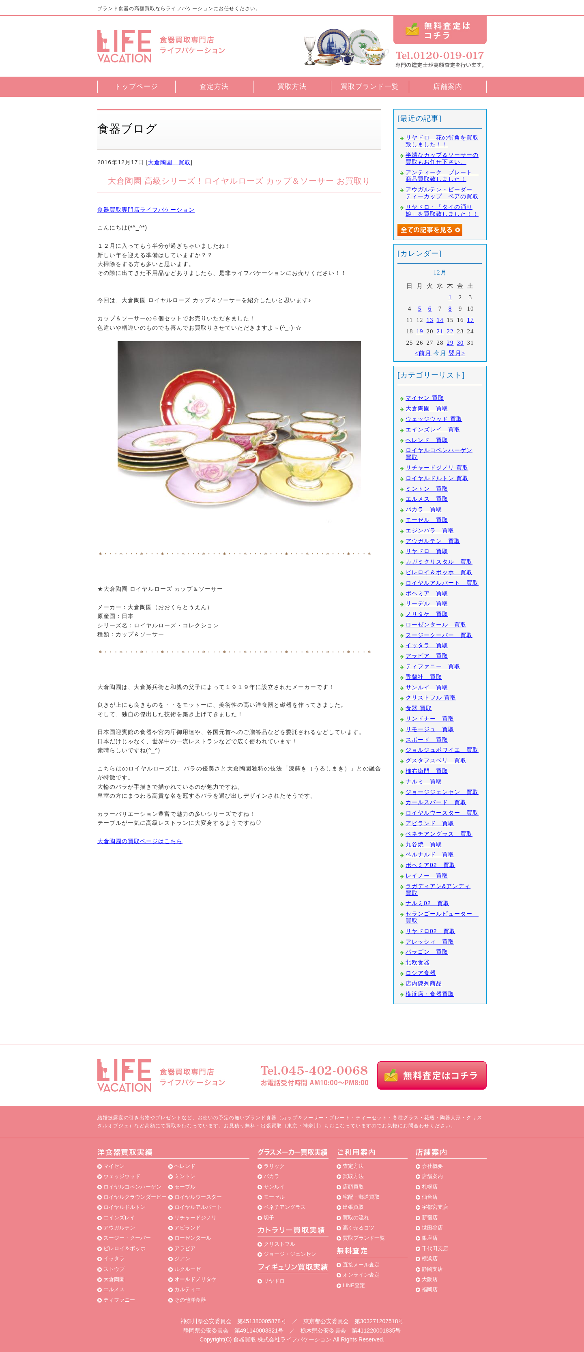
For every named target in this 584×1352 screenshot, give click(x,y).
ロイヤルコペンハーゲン (132, 1187)
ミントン (184, 1176)
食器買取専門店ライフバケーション (146, 209)
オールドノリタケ (195, 1279)
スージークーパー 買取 (439, 635)
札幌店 (430, 1187)
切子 (269, 1218)
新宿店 (430, 1218)
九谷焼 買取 (424, 844)
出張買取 (353, 1207)
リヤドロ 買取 (427, 551)
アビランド (187, 1228)
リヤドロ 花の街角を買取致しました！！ (442, 141)
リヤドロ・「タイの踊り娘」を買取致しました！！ (442, 210)
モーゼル (274, 1197)
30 (460, 342)
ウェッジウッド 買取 (434, 419)
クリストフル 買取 (431, 697)
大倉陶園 (114, 1279)
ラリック (274, 1166)
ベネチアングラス (285, 1207)
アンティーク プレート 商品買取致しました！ (442, 175)
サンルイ (274, 1187)
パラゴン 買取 (427, 952)
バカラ (271, 1176)
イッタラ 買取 (427, 645)
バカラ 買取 (424, 509)
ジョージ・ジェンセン (290, 1254)
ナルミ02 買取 (427, 903)
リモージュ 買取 (430, 729)
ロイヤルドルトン (124, 1207)
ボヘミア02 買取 (430, 865)
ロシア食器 (421, 973)
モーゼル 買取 (427, 520)
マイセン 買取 (425, 398)
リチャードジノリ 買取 (437, 467)
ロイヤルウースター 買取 (442, 812)
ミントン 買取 (427, 488)
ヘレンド (184, 1166)
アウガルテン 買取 (433, 541)
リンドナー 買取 (430, 718)
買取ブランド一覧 (370, 86)
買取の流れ (356, 1218)
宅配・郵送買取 (361, 1197)
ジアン (182, 1258)
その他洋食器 (190, 1300)
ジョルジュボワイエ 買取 (442, 750)
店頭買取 (353, 1187)
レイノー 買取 (427, 875)
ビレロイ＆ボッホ (124, 1248)
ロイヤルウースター (198, 1197)
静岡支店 (432, 1269)
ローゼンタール (192, 1238)
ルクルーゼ (187, 1269)
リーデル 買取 (427, 603)
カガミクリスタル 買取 (439, 561)
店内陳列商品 (424, 983)
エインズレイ (119, 1218)
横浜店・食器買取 (430, 994)
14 (440, 320)
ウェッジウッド (121, 1176)
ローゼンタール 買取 (436, 624)
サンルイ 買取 (427, 687)
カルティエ (187, 1289)
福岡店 (430, 1289)
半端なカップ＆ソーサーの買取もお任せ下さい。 (442, 158)
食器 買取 (419, 708)
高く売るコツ (358, 1228)
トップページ (136, 86)
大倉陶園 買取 (169, 162)
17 (470, 320)
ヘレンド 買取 (427, 440)
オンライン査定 (361, 1275)
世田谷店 (432, 1228)
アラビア (184, 1248)
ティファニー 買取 (433, 666)
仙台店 (430, 1197)
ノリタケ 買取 (427, 614)
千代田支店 (435, 1248)
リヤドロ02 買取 (430, 931)
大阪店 (430, 1279)
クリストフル (279, 1244)
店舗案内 (447, 86)
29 (450, 342)
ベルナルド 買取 (430, 854)
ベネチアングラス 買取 (439, 834)
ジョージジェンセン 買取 (442, 792)
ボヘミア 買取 (427, 593)
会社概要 (432, 1166)
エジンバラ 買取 (430, 530)
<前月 (423, 353)
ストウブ (114, 1269)
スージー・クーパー (127, 1238)
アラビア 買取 (427, 655)
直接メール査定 (361, 1265)
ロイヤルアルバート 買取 (442, 582)
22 (450, 331)
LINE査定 (354, 1285)
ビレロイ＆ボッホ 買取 (439, 572)
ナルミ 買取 (424, 781)
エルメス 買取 (427, 499)
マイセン (114, 1166)
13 (430, 320)
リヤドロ (274, 1281)
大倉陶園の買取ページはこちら (139, 841)
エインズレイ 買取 (433, 429)
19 (420, 331)
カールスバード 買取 (436, 802)
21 (440, 331)
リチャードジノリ (195, 1218)
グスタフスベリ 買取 (436, 760)
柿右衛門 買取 (427, 771)
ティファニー (119, 1300)
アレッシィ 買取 (430, 941)
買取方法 (292, 86)
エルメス (114, 1289)
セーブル (184, 1187)
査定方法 (214, 86)
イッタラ (114, 1258)
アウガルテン (119, 1228)
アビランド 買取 (430, 823)
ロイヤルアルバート (198, 1207)
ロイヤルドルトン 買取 (437, 478)
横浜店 (430, 1258)
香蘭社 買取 (424, 677)
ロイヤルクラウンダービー (135, 1197)
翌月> (457, 353)
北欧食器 (418, 962)
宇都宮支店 (435, 1207)
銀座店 (430, 1238)
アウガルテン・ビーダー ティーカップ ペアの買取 (442, 193)
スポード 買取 (427, 739)
